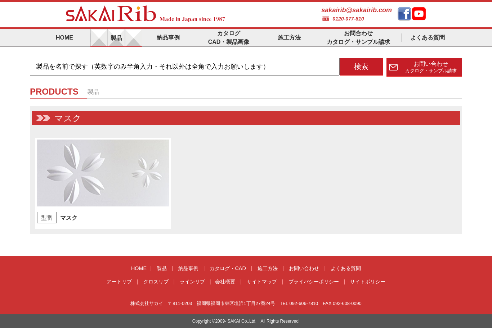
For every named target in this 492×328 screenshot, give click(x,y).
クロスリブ (156, 281)
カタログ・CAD (228, 268)
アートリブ (119, 281)
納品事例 (188, 268)
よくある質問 (346, 268)
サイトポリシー (367, 281)
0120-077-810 (348, 19)
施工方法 (268, 268)
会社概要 (225, 281)
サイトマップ (262, 281)
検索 (361, 66)
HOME (139, 268)
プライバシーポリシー (314, 281)
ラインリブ (192, 281)
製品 (162, 268)
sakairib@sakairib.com (356, 10)
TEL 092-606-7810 (299, 303)
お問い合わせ (304, 268)
